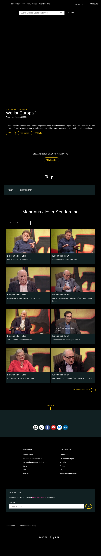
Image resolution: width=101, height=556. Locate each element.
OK (89, 506)
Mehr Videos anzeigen (82, 389)
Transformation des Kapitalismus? (65, 339)
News (25, 465)
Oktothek (16, 4)
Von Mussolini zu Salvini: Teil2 (19, 259)
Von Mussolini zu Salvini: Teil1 (64, 259)
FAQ (61, 469)
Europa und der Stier (16, 109)
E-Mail (12, 502)
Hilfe (24, 469)
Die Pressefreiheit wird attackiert (20, 378)
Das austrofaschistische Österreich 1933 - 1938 (71, 378)
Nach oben (50, 406)
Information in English (68, 473)
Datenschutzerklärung (27, 525)
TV (24, 4)
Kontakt (63, 462)
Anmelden (51, 159)
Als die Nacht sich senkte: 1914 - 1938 (22, 298)
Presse (62, 465)
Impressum (10, 525)
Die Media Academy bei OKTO (35, 462)
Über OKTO (64, 454)
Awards (26, 473)
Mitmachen (33, 4)
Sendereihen (28, 454)
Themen (72, 13)
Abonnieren (25, 133)
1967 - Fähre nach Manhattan (19, 339)
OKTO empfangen (67, 458)
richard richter (26, 189)
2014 (11, 189)
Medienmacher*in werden (33, 458)
